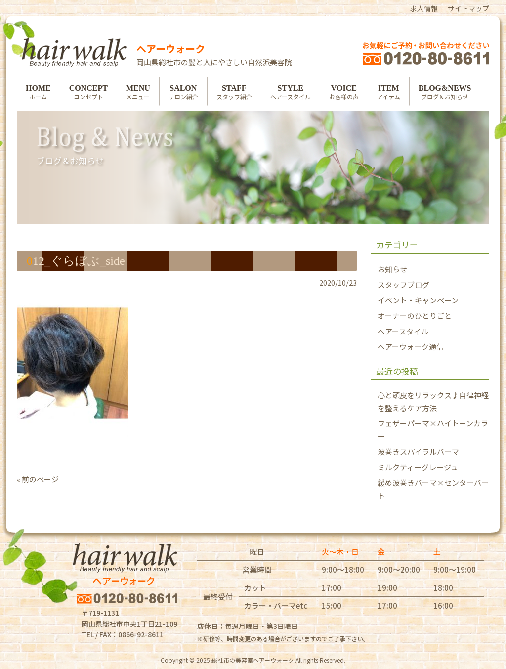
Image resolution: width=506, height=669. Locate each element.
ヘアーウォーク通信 (411, 346)
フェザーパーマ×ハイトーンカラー (433, 429)
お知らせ (392, 269)
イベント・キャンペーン (418, 300)
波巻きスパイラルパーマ (418, 451)
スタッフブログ (403, 284)
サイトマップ (468, 8)
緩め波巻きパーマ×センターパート (433, 489)
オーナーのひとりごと (415, 315)
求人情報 (424, 8)
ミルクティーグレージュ (418, 467)
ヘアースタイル (403, 331)
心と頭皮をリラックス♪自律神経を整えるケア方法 (433, 401)
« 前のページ (38, 479)
